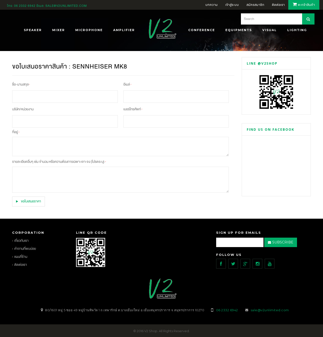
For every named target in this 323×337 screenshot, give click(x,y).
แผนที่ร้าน (20, 256)
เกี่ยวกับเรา (21, 240)
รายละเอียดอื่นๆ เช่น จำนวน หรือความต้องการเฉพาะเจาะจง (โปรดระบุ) (59, 162)
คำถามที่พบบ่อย (25, 248)
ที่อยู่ (15, 132)
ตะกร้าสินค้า (304, 5)
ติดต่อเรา (20, 264)
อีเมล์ (127, 84)
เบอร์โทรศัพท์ (132, 109)
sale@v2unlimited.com (66, 6)
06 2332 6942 (25, 6)
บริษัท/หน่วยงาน (23, 109)
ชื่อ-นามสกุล (21, 84)
